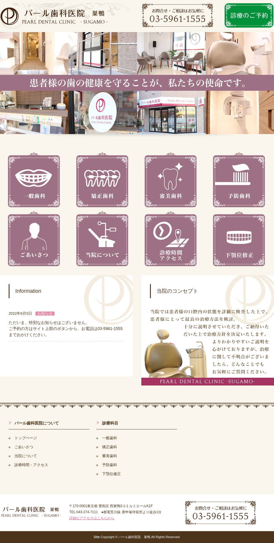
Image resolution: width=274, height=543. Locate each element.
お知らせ (44, 314)
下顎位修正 (111, 474)
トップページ (25, 438)
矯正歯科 (109, 447)
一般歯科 (109, 438)
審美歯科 (109, 456)
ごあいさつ (23, 447)
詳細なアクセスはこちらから (91, 518)
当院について (25, 456)
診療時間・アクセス (31, 465)
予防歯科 (109, 465)
